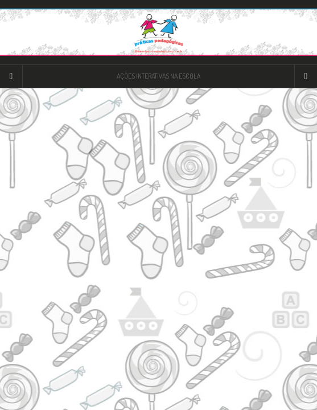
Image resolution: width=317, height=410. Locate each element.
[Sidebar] (11, 76)
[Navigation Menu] (305, 76)
